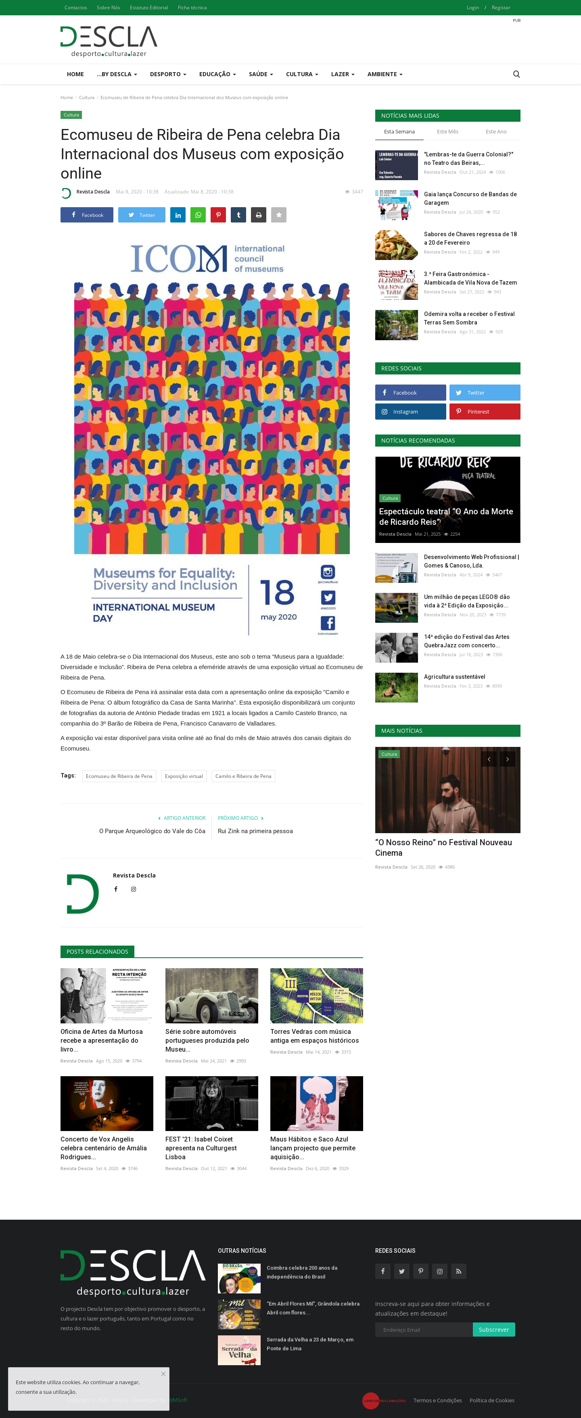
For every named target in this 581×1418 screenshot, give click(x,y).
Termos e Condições (438, 1400)
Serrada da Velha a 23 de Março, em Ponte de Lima (310, 1344)
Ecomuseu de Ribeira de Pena (119, 776)
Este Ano (496, 131)
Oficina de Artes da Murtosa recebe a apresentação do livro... (102, 1040)
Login (473, 7)
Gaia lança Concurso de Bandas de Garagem (470, 198)
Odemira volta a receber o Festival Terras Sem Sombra (469, 318)
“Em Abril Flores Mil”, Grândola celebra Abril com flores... (313, 1308)
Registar (501, 7)
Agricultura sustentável (454, 677)
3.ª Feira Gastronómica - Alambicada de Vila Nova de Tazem (470, 278)
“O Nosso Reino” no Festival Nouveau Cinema (443, 848)
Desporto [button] (168, 74)
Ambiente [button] (385, 74)
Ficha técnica (192, 7)
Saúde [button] (261, 74)
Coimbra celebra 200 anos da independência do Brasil (302, 1272)
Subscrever (494, 1329)
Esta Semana (399, 131)
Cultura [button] (302, 74)
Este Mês (447, 131)
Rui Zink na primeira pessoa (255, 831)
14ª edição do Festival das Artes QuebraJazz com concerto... (467, 641)
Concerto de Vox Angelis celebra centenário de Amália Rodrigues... (104, 1148)
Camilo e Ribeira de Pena (243, 776)
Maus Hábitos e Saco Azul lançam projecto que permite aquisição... (312, 1148)
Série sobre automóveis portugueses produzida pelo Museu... (207, 1040)
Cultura (86, 97)
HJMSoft (177, 1399)
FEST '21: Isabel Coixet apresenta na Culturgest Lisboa (201, 1148)
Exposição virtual (184, 776)
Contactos (76, 7)
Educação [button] (217, 74)
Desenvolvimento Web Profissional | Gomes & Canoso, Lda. (471, 561)
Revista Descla (85, 193)
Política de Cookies (492, 1400)
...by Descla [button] (117, 74)
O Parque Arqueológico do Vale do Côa (152, 831)
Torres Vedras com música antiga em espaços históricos (314, 1036)
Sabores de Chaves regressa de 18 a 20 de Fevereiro (470, 238)
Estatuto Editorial (149, 7)
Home (75, 74)
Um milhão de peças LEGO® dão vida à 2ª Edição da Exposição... (467, 601)
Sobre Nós (108, 7)
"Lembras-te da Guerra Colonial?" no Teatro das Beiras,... (468, 158)
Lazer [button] (343, 74)
